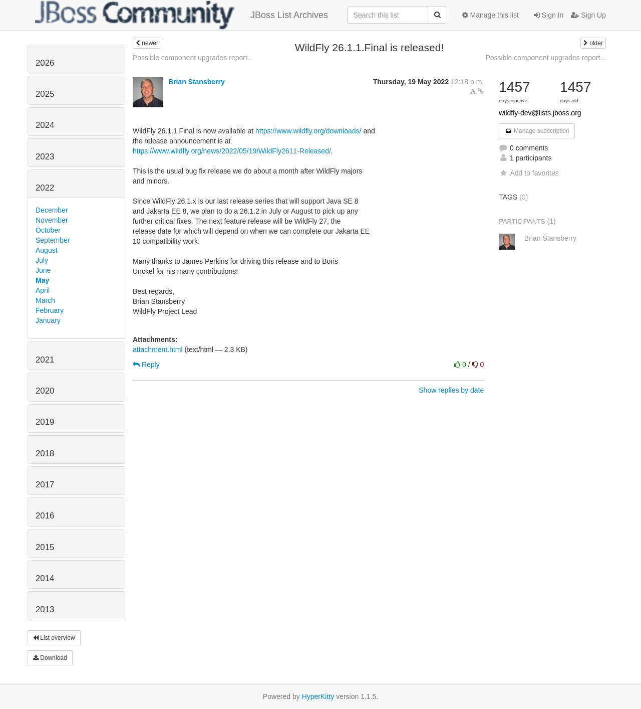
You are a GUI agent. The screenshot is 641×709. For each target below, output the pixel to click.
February (50, 310)
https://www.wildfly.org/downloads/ (308, 131)
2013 (45, 609)
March (45, 300)
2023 (45, 156)
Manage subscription (536, 130)
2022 (45, 188)
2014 (45, 578)
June (43, 270)
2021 (45, 360)
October (48, 230)
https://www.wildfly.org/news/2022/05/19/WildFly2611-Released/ (232, 151)
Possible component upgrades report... (193, 58)
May (42, 280)
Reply (146, 365)
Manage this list (490, 15)
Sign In (548, 15)
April (43, 290)
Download (50, 657)
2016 (45, 515)
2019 (45, 422)
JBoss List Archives (181, 15)
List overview (54, 637)
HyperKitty (318, 696)
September (53, 240)
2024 (45, 125)
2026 (45, 63)
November (52, 220)
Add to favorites (528, 173)
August (47, 250)
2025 (45, 94)
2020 (45, 391)
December (52, 210)
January (48, 320)
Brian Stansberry (196, 82)
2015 (45, 547)
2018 (45, 453)
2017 (45, 484)
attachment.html (158, 349)
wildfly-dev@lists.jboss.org (540, 113)
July (42, 260)
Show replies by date (451, 390)
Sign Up (588, 15)
